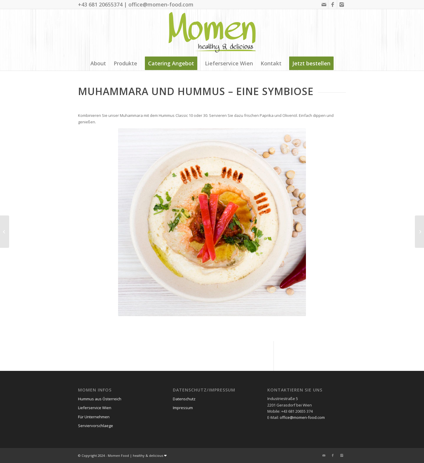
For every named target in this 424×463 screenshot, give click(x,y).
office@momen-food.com (302, 417)
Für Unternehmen (94, 416)
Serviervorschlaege (95, 425)
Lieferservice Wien (94, 407)
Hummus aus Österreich (99, 398)
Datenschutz (184, 398)
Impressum (183, 407)
